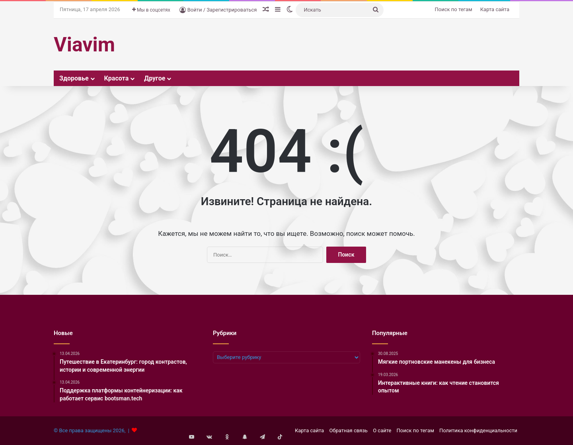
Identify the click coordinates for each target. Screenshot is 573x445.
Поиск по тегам (453, 9)
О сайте (382, 430)
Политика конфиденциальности (478, 430)
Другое (154, 78)
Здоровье (74, 78)
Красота (116, 78)
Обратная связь (348, 430)
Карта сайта (494, 9)
